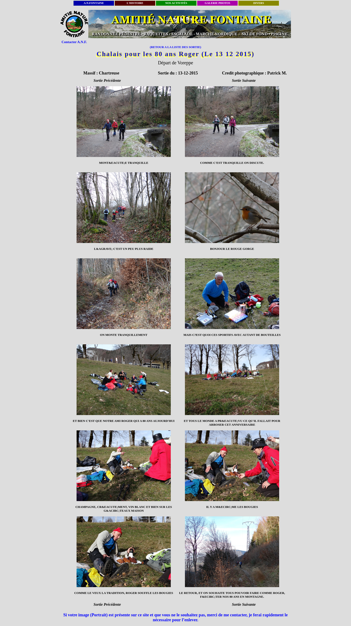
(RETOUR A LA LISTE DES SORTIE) (175, 47)
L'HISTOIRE (135, 3)
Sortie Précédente (107, 80)
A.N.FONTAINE (94, 3)
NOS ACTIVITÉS (176, 3)
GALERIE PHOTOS (217, 3)
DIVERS (258, 3)
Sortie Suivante (244, 80)
